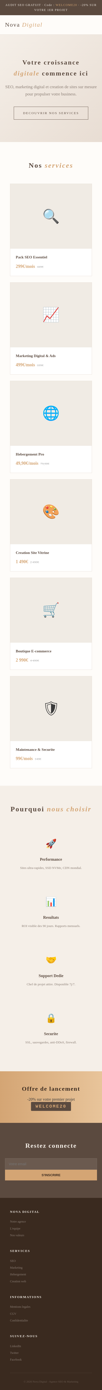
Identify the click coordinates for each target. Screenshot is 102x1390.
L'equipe (15, 1228)
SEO (13, 1261)
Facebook (16, 1359)
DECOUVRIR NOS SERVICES (51, 113)
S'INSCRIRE (51, 1175)
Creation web (18, 1281)
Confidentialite (19, 1320)
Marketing (16, 1267)
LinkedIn (15, 1346)
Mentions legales (20, 1307)
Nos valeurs (17, 1235)
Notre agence (18, 1221)
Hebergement (18, 1274)
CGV (13, 1313)
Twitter (14, 1353)
